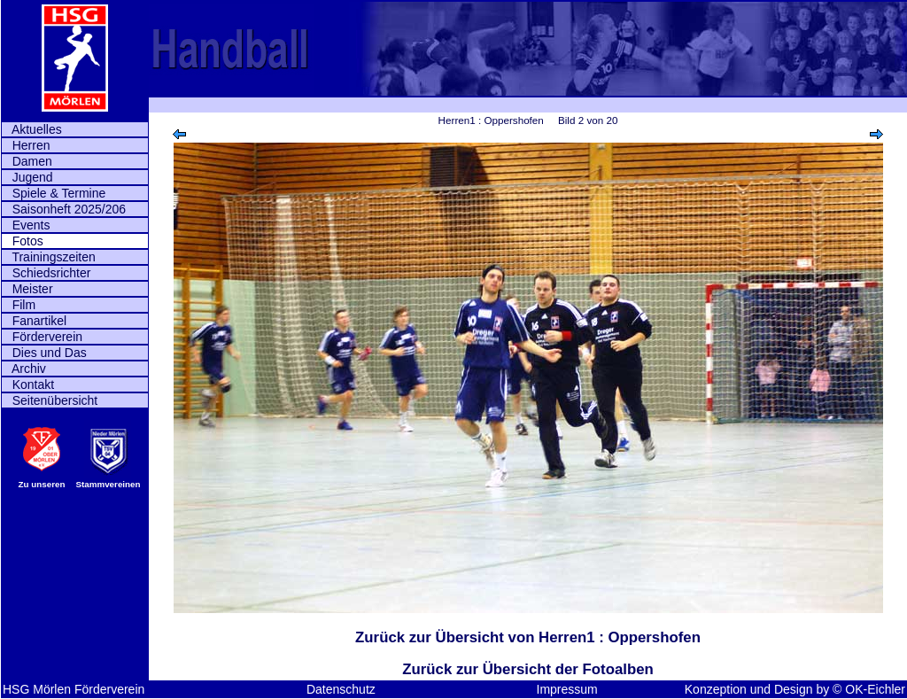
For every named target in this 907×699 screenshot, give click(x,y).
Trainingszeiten (49, 257)
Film (18, 305)
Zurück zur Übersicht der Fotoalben (527, 669)
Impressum (567, 689)
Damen (27, 161)
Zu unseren (42, 484)
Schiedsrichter (46, 273)
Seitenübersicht (49, 400)
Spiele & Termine (53, 193)
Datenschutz (341, 689)
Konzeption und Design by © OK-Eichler (795, 689)
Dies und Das (44, 353)
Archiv (24, 368)
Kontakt (28, 384)
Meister (27, 289)
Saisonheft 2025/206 (64, 209)
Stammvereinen (108, 484)
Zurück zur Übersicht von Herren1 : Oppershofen (528, 637)
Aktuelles (32, 129)
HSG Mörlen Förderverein (73, 689)
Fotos (22, 241)
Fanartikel (34, 321)
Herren (26, 145)
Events (26, 225)
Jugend (27, 177)
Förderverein (42, 337)
